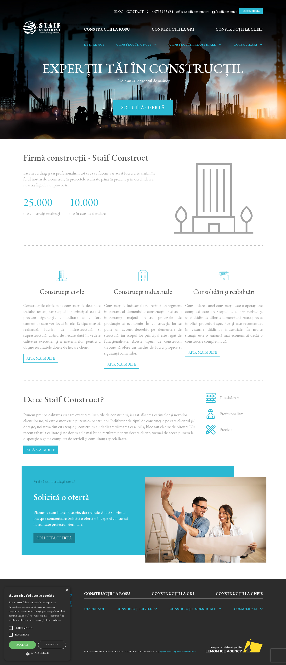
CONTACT (135, 11)
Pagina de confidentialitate (184, 651)
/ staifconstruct (224, 11)
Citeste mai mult (53, 620)
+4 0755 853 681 (160, 11)
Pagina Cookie (165, 651)
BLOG (119, 11)
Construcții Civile (133, 44)
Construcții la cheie (239, 29)
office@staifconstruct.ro (192, 11)
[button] (37, 653)
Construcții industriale (192, 44)
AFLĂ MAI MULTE (40, 358)
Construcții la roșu (107, 29)
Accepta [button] (22, 644)
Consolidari (245, 44)
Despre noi (94, 44)
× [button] (66, 590)
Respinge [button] (52, 644)
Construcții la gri (173, 29)
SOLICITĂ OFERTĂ (251, 11)
